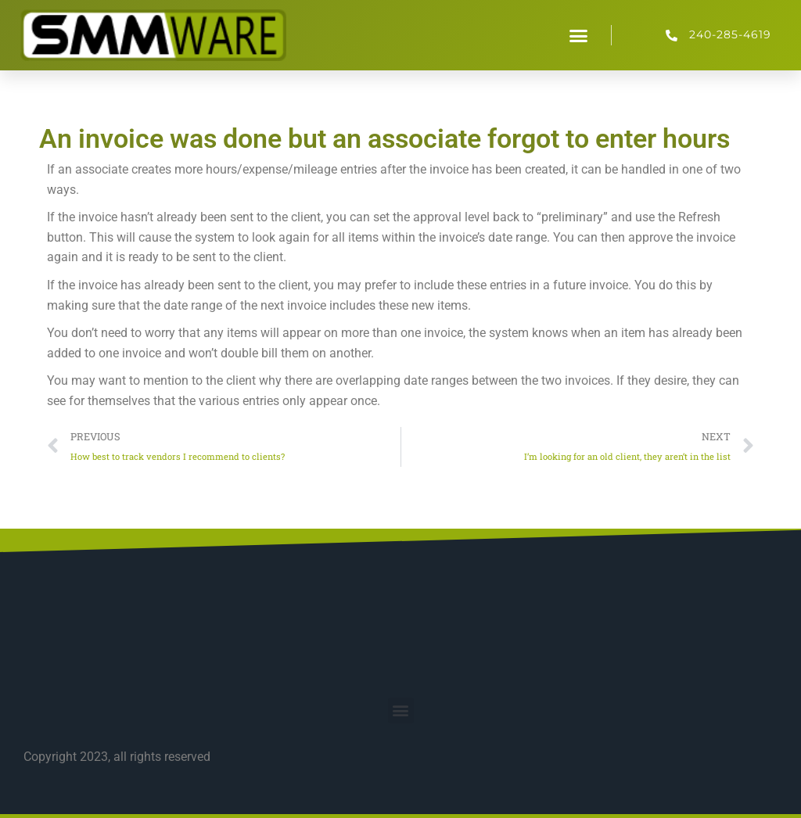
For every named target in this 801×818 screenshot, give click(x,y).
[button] (579, 35)
